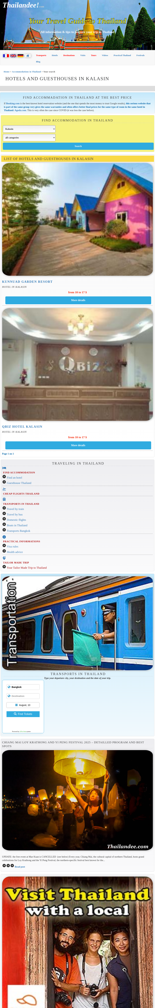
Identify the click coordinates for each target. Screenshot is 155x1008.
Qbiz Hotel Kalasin (22, 426)
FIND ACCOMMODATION (19, 472)
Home (7, 71)
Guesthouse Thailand (19, 483)
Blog (38, 61)
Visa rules (12, 546)
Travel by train (15, 509)
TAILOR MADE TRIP (16, 562)
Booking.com (13, 103)
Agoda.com (20, 110)
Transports (41, 55)
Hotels (55, 55)
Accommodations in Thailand (26, 71)
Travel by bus (15, 514)
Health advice (15, 552)
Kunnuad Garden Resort (27, 281)
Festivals (140, 55)
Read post (20, 866)
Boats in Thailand (17, 525)
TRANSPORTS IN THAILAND (21, 504)
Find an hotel (14, 477)
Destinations (69, 55)
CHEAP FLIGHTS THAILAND (21, 493)
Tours (93, 55)
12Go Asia (23, 731)
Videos (105, 55)
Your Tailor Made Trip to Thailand (27, 567)
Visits (82, 55)
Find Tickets (23, 714)
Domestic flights (16, 519)
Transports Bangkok (18, 530)
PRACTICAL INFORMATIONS (21, 541)
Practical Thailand (122, 55)
